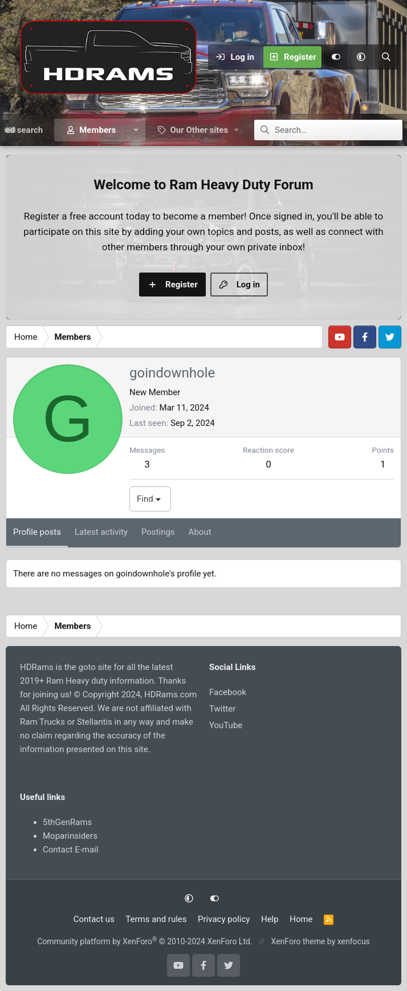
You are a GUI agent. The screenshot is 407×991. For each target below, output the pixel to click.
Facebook (227, 692)
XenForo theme (298, 941)
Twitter (222, 709)
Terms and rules (155, 919)
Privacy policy (224, 919)
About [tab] (200, 532)
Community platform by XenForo (144, 941)
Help (270, 919)
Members (97, 130)
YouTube (225, 725)
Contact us (94, 919)
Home (301, 919)
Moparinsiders (70, 836)
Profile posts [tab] (37, 532)
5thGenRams (67, 822)
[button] (360, 57)
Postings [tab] (158, 532)
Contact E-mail (70, 849)
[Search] (385, 57)
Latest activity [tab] (101, 532)
